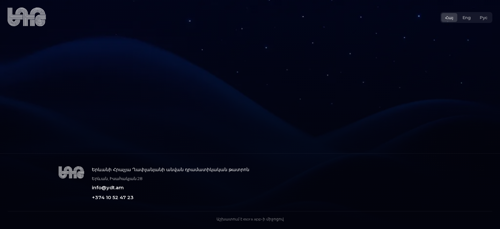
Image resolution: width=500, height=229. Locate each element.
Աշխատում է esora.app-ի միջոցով (250, 219)
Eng (466, 17)
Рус (484, 17)
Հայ (449, 17)
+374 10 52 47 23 (113, 197)
